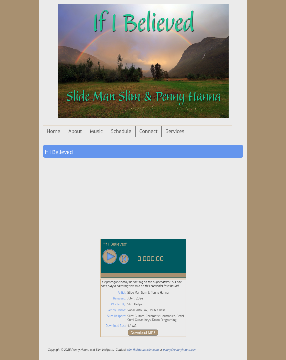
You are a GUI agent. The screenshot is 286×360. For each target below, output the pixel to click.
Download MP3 (143, 332)
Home (53, 131)
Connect (148, 131)
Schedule (121, 131)
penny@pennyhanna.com (179, 349)
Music (96, 131)
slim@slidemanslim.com (143, 349)
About (75, 131)
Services (175, 131)
